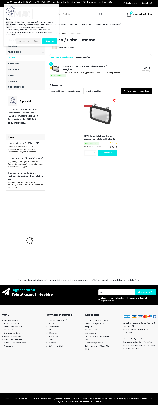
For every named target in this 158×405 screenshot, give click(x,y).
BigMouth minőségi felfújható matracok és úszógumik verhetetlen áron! (25, 176)
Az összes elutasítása (28, 41)
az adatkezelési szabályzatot (123, 298)
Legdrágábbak (74, 91)
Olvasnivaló (115, 24)
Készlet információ (78, 24)
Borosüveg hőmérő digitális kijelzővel (30, 257)
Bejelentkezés (132, 3)
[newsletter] (145, 292)
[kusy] (91, 158)
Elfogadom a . (124, 299)
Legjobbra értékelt (94, 91)
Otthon (63, 33)
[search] (100, 14)
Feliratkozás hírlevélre (32, 294)
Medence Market (138, 345)
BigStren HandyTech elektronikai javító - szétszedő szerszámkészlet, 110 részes (31, 235)
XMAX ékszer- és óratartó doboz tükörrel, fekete (32, 208)
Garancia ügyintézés (99, 24)
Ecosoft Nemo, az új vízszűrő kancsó (25, 158)
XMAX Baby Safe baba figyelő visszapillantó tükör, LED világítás (100, 139)
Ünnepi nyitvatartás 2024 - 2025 (23, 143)
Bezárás (49, 41)
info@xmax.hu (18, 123)
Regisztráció (147, 3)
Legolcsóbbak (57, 91)
